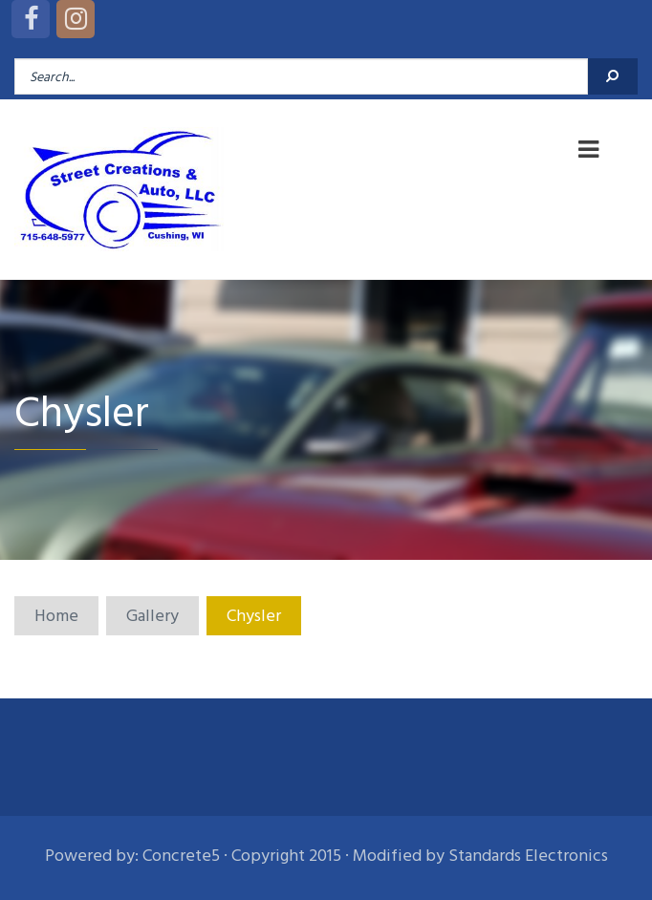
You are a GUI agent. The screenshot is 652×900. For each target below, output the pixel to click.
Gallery (152, 616)
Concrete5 (181, 855)
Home (56, 616)
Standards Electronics (528, 855)
